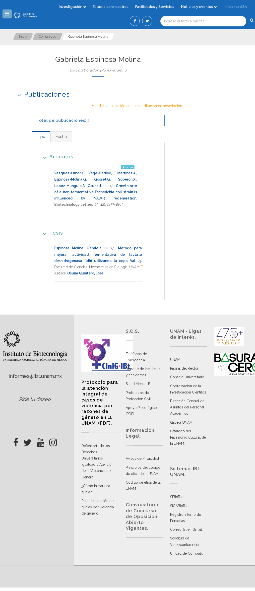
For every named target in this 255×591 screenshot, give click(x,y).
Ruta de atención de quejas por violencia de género (97, 507)
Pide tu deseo (35, 399)
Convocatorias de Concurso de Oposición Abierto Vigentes (143, 516)
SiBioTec (176, 497)
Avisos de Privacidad (142, 458)
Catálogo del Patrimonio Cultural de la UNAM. (188, 437)
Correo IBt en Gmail (186, 529)
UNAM (175, 360)
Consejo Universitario (187, 377)
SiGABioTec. (179, 506)
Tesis (51, 232)
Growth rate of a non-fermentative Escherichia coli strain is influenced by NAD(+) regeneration (95, 192)
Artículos (56, 156)
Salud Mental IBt (138, 384)
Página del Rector (184, 368)
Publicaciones (42, 94)
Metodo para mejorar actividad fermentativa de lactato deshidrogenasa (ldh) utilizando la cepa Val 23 (98, 254)
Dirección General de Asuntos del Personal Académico (187, 407)
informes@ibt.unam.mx (35, 376)
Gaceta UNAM (181, 422)
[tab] (41, 136)
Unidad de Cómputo (186, 553)
